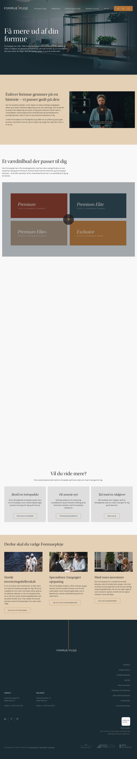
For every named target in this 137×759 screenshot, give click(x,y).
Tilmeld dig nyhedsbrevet (68, 516)
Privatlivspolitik (33, 747)
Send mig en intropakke (25, 516)
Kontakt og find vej (124, 670)
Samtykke (127, 680)
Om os (106, 8)
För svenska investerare (123, 705)
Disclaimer (51, 747)
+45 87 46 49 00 (16, 706)
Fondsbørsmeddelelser (123, 675)
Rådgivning (56, 8)
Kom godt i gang (40, 8)
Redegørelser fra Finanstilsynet (121, 690)
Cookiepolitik (43, 747)
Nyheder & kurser (92, 8)
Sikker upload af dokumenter (121, 695)
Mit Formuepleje (125, 728)
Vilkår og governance (124, 685)
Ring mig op (112, 516)
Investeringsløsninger (73, 8)
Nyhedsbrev (126, 664)
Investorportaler (125, 700)
